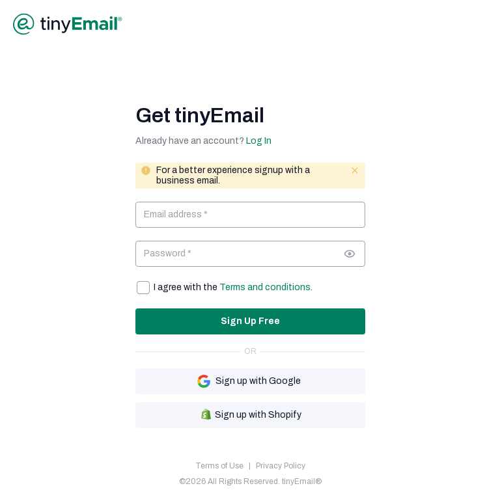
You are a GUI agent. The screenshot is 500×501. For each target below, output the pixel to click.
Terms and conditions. (265, 287)
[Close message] (355, 170)
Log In (258, 141)
